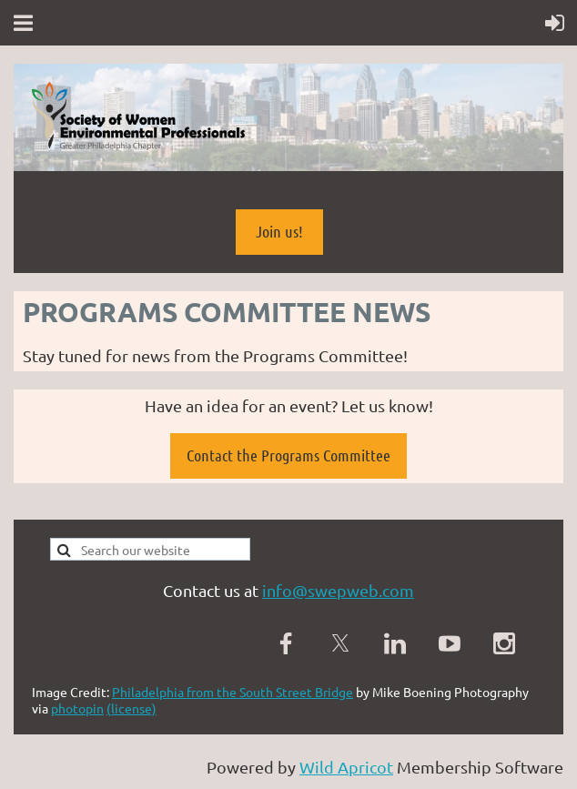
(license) (131, 708)
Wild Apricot (346, 766)
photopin (77, 708)
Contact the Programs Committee (288, 455)
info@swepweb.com (338, 590)
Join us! (279, 231)
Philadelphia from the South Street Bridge (232, 691)
